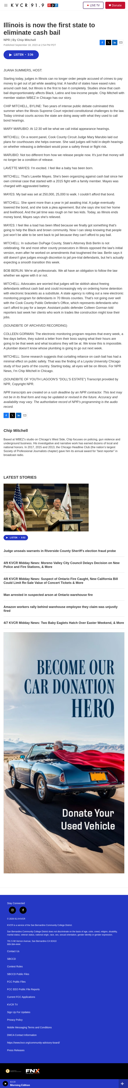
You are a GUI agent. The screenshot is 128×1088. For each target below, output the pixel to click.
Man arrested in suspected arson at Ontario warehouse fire (48, 595)
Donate (117, 5)
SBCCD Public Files (18, 974)
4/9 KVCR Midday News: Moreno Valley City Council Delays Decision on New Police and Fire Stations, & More (61, 565)
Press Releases (15, 1050)
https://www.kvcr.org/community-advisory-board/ (33, 1042)
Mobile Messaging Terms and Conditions (29, 1027)
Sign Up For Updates (18, 1012)
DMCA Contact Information (22, 1035)
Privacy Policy (15, 1020)
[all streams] (123, 1083)
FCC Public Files (16, 981)
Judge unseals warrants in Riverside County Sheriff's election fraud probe (60, 551)
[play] (5, 1083)
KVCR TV (12, 1004)
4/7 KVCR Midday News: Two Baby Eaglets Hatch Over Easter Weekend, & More (64, 623)
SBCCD (11, 959)
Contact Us (13, 951)
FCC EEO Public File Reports (23, 989)
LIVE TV (93, 5)
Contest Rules (15, 966)
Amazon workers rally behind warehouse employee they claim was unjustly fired (61, 609)
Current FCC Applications (21, 997)
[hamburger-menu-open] (6, 5)
